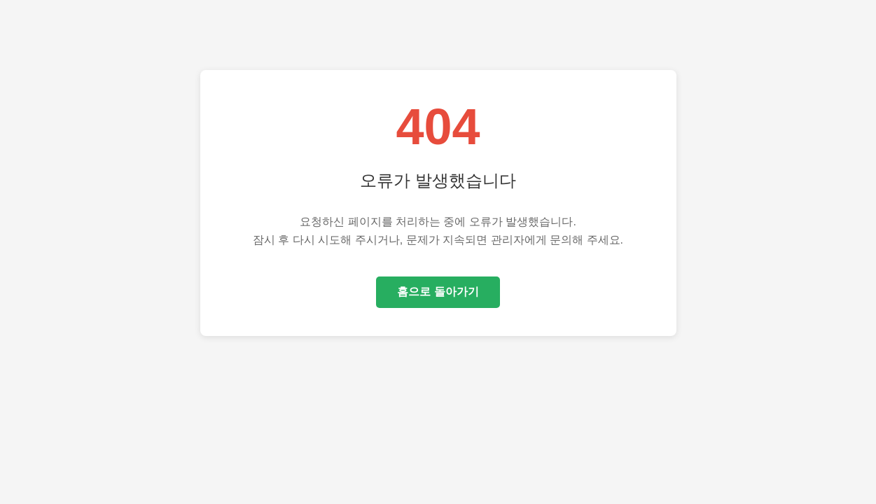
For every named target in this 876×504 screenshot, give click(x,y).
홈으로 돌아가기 (437, 292)
